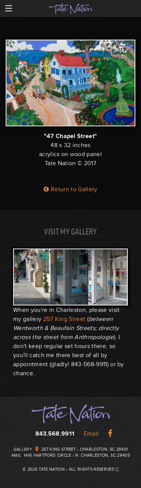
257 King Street (64, 319)
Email (91, 433)
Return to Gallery (70, 189)
